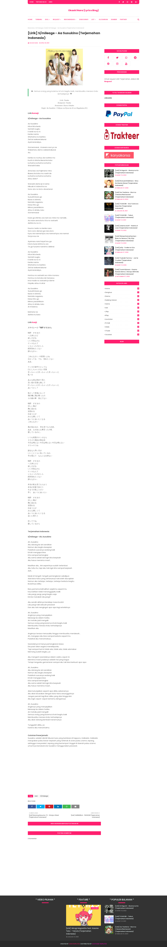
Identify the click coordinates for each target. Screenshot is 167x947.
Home (32, 2)
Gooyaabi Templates (99, 944)
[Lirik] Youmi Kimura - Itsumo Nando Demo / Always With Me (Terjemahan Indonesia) (127, 271)
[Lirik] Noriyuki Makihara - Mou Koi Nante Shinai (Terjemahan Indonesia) (126, 183)
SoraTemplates (74, 944)
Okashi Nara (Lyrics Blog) (83, 10)
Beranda (31, 28)
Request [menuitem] (56, 19)
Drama (122, 296)
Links (50, 2)
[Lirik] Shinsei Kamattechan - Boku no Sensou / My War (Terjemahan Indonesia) (126, 238)
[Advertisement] (121, 380)
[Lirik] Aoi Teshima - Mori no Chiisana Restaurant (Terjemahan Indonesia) (125, 194)
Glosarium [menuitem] (103, 19)
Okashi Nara (33, 43)
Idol (36, 796)
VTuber (122, 331)
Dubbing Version (122, 300)
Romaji (35, 113)
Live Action (122, 319)
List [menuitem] (92, 19)
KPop (122, 315)
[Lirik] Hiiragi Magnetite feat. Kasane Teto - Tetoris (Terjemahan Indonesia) (82, 931)
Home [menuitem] (30, 19)
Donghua (122, 292)
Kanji (34, 322)
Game (122, 304)
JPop (122, 312)
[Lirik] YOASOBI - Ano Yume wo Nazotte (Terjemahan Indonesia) (126, 206)
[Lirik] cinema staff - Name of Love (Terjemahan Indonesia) (126, 227)
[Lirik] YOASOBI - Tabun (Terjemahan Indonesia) (124, 216)
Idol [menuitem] (46, 19)
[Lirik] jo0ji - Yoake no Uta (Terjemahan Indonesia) (125, 248)
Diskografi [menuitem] (83, 19)
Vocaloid (122, 335)
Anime (122, 289)
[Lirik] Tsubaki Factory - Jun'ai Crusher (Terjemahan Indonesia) (126, 260)
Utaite (122, 327)
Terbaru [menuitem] (38, 19)
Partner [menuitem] (123, 19)
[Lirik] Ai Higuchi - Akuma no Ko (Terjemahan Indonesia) (126, 171)
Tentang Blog (41, 2)
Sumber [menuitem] (114, 19)
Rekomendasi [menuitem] (69, 19)
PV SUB (122, 323)
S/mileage (39, 28)
